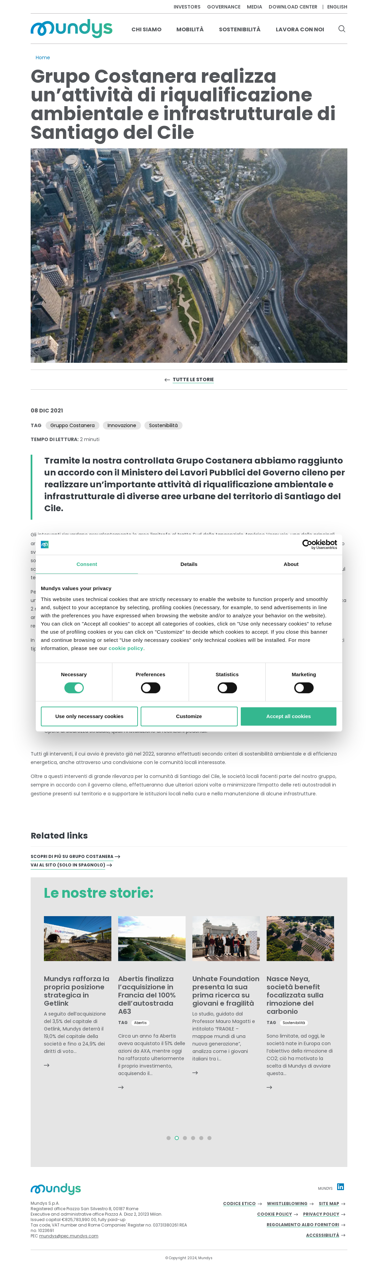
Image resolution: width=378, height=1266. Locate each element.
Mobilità (190, 29)
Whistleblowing (287, 1204)
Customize (189, 716)
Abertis (140, 1022)
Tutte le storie (193, 379)
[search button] (341, 29)
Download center (293, 6)
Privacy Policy (321, 1214)
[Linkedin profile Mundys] (340, 1186)
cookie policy (126, 648)
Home (43, 57)
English (337, 6)
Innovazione (122, 425)
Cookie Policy (274, 1214)
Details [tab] (189, 564)
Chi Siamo (146, 29)
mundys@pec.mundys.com (68, 1236)
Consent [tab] (87, 564)
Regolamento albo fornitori (303, 1225)
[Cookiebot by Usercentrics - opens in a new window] (307, 544)
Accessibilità (322, 1235)
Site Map (329, 1204)
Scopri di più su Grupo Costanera (72, 856)
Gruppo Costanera (72, 425)
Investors (187, 6)
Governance (223, 6)
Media (254, 6)
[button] (169, 1138)
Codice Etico (239, 1204)
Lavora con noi (300, 29)
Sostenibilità (240, 29)
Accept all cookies (288, 716)
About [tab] (291, 564)
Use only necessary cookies (89, 716)
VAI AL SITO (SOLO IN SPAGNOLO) (68, 865)
